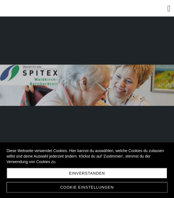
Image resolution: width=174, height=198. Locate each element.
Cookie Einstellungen (87, 187)
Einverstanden (87, 173)
